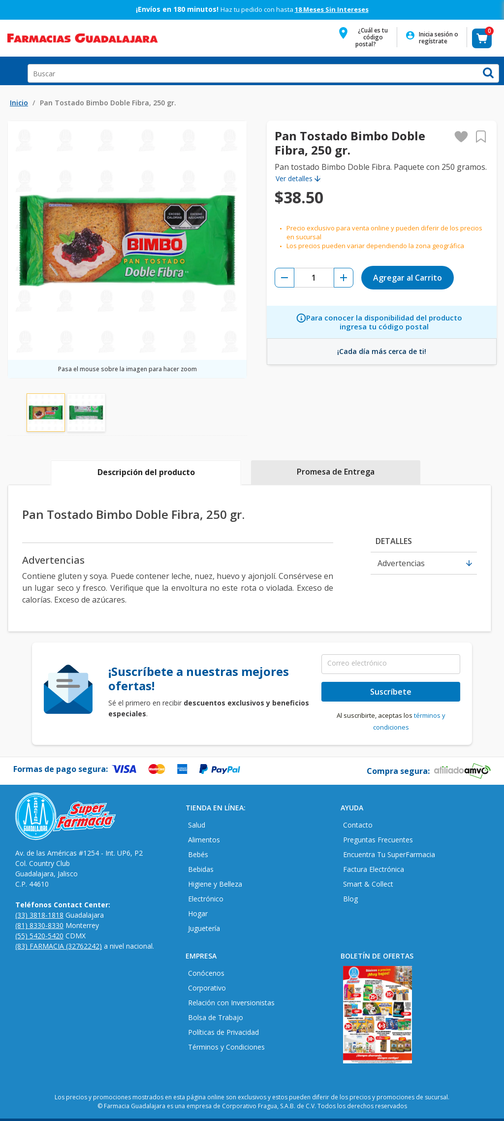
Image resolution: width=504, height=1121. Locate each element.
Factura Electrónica (373, 869)
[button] (365, 40)
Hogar (198, 913)
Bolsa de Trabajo (215, 1017)
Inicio (19, 102)
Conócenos (206, 973)
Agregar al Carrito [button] (407, 277)
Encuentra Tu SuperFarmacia (389, 854)
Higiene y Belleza (215, 884)
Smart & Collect (368, 884)
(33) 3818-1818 (39, 915)
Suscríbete (390, 691)
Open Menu (12, 71)
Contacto (358, 825)
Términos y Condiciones (226, 1047)
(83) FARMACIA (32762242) (58, 946)
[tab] (146, 473)
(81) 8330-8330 (39, 925)
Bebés (198, 854)
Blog (350, 898)
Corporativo (207, 988)
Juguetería (204, 928)
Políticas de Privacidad (223, 1032)
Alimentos (204, 839)
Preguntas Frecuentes (378, 839)
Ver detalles (294, 178)
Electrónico (205, 898)
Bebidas (201, 869)
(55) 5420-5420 (39, 935)
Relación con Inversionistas (231, 1002)
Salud (196, 825)
